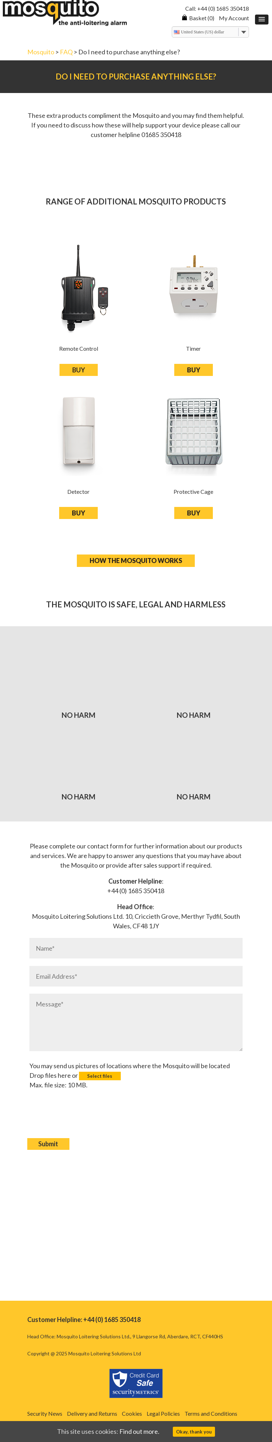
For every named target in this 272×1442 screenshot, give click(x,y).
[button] (261, 19)
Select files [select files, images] (99, 1076)
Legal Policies (163, 1413)
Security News (44, 1413)
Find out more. (139, 1431)
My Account (234, 18)
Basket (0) (198, 18)
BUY (78, 370)
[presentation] (83, 1119)
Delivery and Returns (92, 1413)
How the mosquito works (136, 560)
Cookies (132, 1413)
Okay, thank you (194, 1432)
